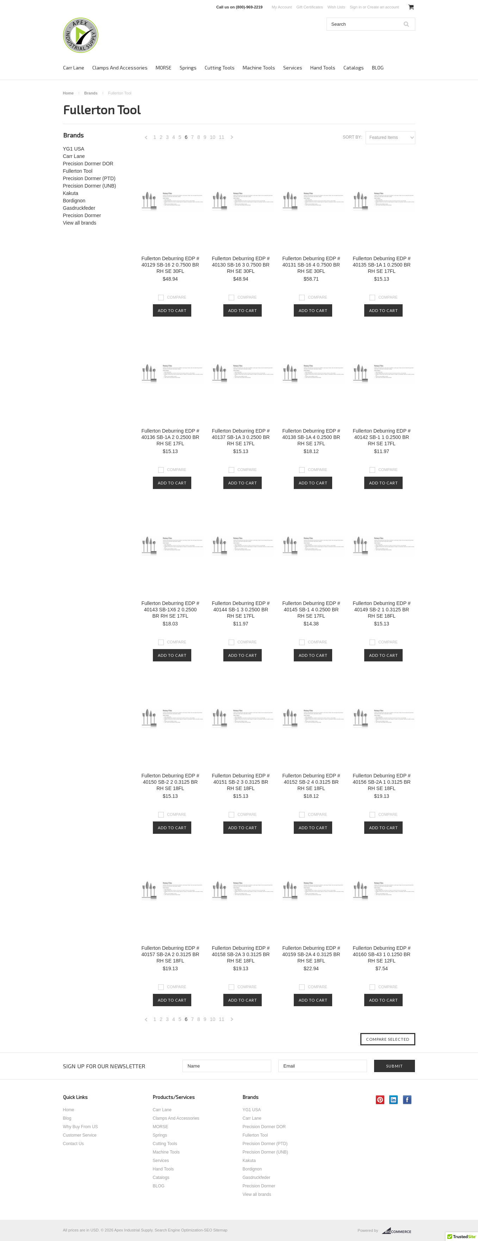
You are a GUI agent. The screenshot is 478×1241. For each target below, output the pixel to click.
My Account (282, 7)
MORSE (164, 68)
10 (213, 137)
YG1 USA (74, 149)
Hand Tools (322, 68)
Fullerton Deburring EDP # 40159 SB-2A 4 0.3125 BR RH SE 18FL (311, 954)
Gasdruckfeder (79, 208)
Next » (232, 139)
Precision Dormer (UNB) (89, 186)
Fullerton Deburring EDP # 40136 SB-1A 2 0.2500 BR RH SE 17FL (170, 437)
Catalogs (353, 68)
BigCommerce (398, 1231)
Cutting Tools (220, 68)
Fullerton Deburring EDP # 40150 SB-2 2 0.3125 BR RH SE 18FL (170, 782)
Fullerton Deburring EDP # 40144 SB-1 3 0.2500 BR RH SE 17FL (241, 609)
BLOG (378, 68)
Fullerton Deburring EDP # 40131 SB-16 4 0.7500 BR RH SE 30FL (311, 265)
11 (221, 137)
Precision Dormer (82, 215)
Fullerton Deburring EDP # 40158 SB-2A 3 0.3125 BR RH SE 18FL (240, 954)
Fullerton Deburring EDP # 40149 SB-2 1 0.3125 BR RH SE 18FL (382, 609)
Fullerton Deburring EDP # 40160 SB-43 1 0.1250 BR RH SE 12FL (382, 954)
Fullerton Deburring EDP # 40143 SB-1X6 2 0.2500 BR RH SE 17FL (170, 609)
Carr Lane (73, 68)
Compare (176, 297)
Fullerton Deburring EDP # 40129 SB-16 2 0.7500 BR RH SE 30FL (170, 265)
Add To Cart (172, 310)
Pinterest (380, 1099)
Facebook (407, 1099)
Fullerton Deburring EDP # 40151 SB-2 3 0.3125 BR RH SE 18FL (241, 782)
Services (292, 68)
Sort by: (352, 137)
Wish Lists (336, 7)
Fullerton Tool (78, 171)
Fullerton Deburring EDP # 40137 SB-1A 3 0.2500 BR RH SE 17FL (240, 437)
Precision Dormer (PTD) (89, 178)
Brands (91, 93)
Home (68, 93)
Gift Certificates (310, 7)
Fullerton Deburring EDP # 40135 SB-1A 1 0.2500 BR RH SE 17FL (381, 265)
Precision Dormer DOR (88, 163)
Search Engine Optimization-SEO (183, 1230)
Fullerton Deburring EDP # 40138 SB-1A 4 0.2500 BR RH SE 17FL (311, 437)
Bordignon (74, 200)
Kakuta (71, 193)
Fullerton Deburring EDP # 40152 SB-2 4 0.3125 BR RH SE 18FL (311, 782)
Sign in (356, 7)
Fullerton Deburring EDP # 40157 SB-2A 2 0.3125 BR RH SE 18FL (170, 954)
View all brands (80, 223)
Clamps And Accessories (120, 68)
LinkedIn (393, 1099)
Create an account (383, 7)
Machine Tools (259, 68)
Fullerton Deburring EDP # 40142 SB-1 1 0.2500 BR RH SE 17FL (382, 437)
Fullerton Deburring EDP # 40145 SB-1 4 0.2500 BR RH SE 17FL (311, 609)
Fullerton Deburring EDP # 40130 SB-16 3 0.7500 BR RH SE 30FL (241, 265)
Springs (188, 68)
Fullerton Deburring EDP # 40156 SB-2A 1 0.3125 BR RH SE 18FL (381, 782)
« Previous (146, 139)
